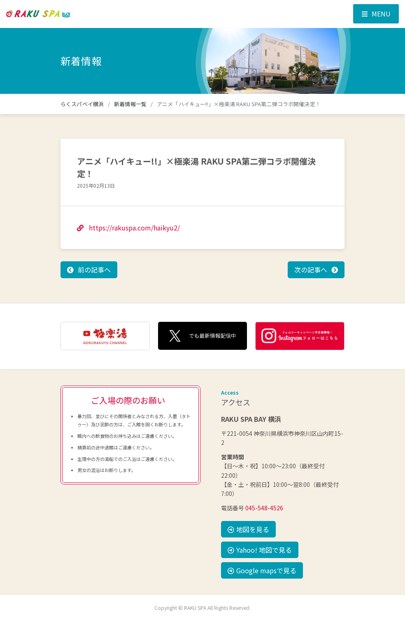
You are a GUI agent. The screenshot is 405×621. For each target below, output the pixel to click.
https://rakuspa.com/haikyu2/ (128, 228)
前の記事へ (94, 269)
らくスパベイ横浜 (82, 104)
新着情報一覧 (130, 104)
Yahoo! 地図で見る (260, 550)
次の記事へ (310, 269)
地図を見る (248, 529)
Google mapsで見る (262, 570)
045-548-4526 (264, 508)
